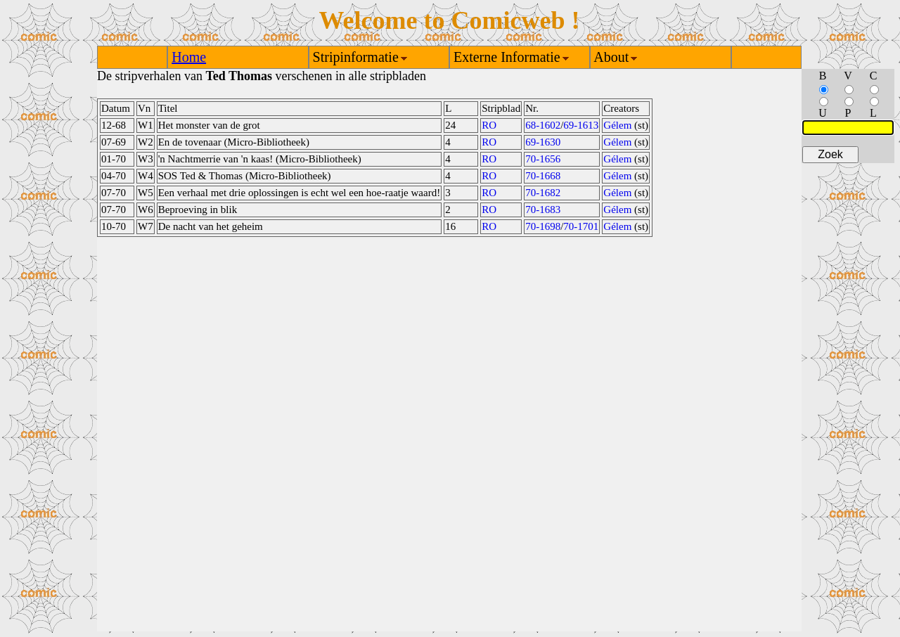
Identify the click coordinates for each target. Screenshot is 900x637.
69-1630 (542, 142)
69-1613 (580, 125)
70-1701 (580, 226)
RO (489, 125)
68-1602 (542, 125)
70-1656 (542, 159)
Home (189, 57)
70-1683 (542, 209)
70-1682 (542, 192)
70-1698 (542, 226)
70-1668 (542, 175)
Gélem (617, 125)
